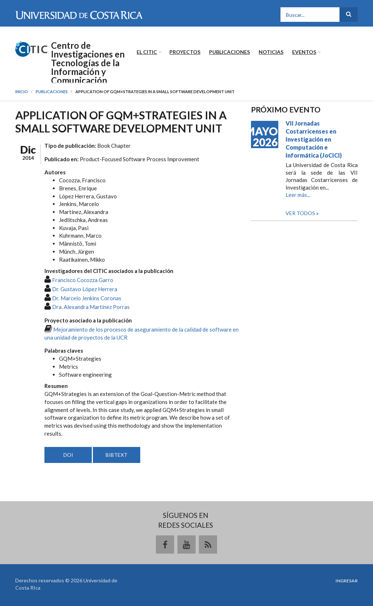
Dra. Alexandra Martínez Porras (91, 307)
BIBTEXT (116, 455)
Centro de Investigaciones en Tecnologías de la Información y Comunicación (88, 63)
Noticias (271, 52)
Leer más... (298, 194)
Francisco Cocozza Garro (82, 280)
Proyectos (184, 52)
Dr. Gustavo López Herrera (84, 289)
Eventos (304, 52)
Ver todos (301, 213)
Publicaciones (229, 52)
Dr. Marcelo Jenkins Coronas (86, 298)
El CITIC (147, 52)
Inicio (21, 91)
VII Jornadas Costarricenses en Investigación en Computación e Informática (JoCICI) (314, 139)
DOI (68, 455)
